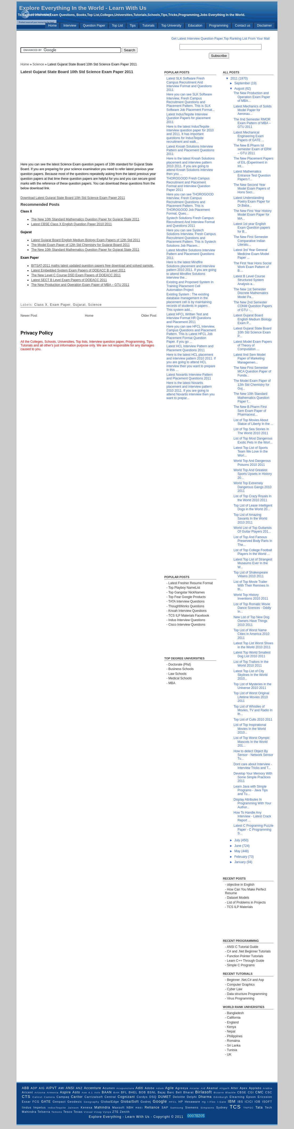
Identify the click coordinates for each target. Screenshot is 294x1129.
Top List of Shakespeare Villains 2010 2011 (251, 574)
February (241, 857)
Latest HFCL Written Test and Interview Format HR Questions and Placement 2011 (188, 318)
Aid (203, 1088)
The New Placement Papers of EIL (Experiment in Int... (253, 162)
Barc (170, 1092)
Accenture (92, 1088)
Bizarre (219, 1092)
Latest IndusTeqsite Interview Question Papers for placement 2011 (188, 118)
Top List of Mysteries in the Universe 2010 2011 (252, 686)
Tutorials (148, 25)
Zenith (125, 1111)
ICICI (249, 1101)
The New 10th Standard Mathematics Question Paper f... (251, 397)
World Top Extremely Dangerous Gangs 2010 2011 (252, 487)
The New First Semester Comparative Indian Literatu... (251, 240)
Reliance (152, 1107)
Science (38, 64)
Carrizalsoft (93, 1096)
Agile (169, 1088)
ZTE (115, 1111)
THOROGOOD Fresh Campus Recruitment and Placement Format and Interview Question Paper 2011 (188, 184)
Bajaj (162, 1092)
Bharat (188, 1092)
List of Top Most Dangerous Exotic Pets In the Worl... (253, 440)
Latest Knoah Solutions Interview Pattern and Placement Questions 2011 (190, 150)
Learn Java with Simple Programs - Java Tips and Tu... (251, 790)
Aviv (97, 1092)
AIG (42, 1088)
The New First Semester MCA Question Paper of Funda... (252, 371)
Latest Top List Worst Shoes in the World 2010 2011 (253, 645)
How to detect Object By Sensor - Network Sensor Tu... (253, 755)
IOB (257, 1101)
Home (52, 25)
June (238, 846)
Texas (78, 1111)
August (239, 88)
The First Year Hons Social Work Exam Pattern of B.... (252, 267)
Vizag (98, 1111)
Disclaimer (264, 25)
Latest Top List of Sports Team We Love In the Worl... (251, 451)
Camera (49, 1096)
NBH (129, 1107)
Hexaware (192, 1101)
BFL (124, 1092)
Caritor (77, 1097)
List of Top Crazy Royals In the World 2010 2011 (253, 498)
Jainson (73, 1107)
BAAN (107, 1092)
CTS (26, 1096)
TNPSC (248, 1107)
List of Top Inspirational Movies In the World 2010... (250, 728)
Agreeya (181, 1088)
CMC (259, 1092)
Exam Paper (60, 305)
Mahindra (102, 1107)
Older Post (148, 315)
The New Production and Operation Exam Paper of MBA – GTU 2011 (80, 285)
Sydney (222, 1107)
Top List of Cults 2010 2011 (253, 719)
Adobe (150, 1088)
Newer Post (29, 315)
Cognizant (126, 1097)
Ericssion (265, 1096)
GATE (46, 1101)
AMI (61, 1088)
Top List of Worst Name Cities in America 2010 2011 (251, 634)
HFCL (173, 1101)
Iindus (26, 1107)
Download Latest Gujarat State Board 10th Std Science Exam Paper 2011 (73, 198)
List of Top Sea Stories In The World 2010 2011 (251, 431)
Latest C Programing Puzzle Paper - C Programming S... (253, 829)
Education (195, 25)
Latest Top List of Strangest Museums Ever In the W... (253, 563)
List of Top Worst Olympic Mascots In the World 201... (252, 741)
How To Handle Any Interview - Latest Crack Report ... (252, 816)
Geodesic (74, 1101)
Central (110, 1096)
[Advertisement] (74, 39)
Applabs (255, 1088)
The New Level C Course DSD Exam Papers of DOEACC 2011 (76, 275)
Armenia (53, 1092)
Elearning (237, 1096)
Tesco (67, 1111)
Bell (179, 1092)
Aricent (27, 1092)
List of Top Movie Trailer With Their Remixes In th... (251, 585)
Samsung (176, 1107)
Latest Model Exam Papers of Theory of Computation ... (253, 345)
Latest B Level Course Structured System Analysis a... (249, 280)
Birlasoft (203, 1092)
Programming (218, 25)
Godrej (146, 1101)
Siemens (191, 1107)
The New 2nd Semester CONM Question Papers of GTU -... (253, 306)
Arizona (40, 1092)
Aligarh (224, 1088)
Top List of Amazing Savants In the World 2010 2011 (250, 518)
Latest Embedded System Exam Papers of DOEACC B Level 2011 (78, 270)
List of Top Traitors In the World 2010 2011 (251, 663)
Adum (160, 1088)
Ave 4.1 (87, 1092)
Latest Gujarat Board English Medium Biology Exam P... (253, 319)
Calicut (37, 1096)
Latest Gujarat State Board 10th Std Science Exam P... (252, 332)
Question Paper (94, 25)
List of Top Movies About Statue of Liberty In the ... (253, 422)
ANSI (70, 1088)
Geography (91, 1101)
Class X (41, 305)
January (240, 862)
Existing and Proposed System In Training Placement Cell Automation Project (190, 286)
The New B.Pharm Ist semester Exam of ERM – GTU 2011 (252, 149)
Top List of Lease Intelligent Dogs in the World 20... (253, 507)
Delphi (192, 1096)
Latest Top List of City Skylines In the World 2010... (251, 675)
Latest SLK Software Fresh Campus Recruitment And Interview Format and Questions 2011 (189, 84)
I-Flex (211, 1101)
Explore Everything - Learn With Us (120, 1117)
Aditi (139, 1088)
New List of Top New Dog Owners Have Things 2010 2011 (252, 621)
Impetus (39, 1107)
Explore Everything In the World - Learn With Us (82, 8)
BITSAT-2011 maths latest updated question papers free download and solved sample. (92, 265)
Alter (234, 1088)
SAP (165, 1107)
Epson (251, 1096)
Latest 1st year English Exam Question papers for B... (252, 227)
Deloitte (179, 1096)
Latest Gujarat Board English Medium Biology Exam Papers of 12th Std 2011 (85, 240)
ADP (34, 1088)
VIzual (88, 1111)
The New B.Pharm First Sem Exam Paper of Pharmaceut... (250, 410)
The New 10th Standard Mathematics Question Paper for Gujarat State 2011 (85, 219)
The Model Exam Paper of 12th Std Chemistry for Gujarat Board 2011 (80, 245)
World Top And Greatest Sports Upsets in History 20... (253, 474)
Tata (259, 1107)
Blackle (230, 1092)
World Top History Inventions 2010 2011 (251, 596)
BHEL (133, 1092)
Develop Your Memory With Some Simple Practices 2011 (253, 777)
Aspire (65, 1092)
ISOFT (267, 1101)
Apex (243, 1088)
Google (160, 1101)
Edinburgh (221, 1096)
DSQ (153, 1096)
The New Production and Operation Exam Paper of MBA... (252, 97)
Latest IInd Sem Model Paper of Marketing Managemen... (250, 358)
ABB (25, 1088)
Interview (69, 25)
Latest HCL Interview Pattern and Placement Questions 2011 (189, 348)
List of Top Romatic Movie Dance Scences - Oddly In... (252, 608)
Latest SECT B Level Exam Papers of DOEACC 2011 (69, 280)
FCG (35, 1101)
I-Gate (221, 1101)
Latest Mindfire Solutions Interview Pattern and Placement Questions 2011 (190, 254)
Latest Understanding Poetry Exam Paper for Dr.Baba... (252, 201)
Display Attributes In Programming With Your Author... (252, 803)
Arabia (267, 1088)
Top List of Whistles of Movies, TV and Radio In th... (253, 710)
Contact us (242, 25)
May (237, 851)
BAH (116, 1092)
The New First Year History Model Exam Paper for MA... (253, 214)
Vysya (107, 1111)
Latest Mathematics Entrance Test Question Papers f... (252, 175)
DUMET (164, 1097)
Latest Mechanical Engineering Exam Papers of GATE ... (249, 136)
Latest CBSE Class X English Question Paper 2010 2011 (71, 224)
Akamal (212, 1088)
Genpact (59, 1101)
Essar (26, 1101)
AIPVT (51, 1088)
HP (180, 1101)
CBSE (241, 1092)
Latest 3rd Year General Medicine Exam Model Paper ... (251, 254)
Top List (117, 25)
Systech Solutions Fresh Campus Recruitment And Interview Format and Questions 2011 (190, 222)
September (242, 83)
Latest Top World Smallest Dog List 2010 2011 (252, 654)
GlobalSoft (130, 1101)
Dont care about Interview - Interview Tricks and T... (253, 766)
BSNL (151, 1092)
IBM (231, 1101)
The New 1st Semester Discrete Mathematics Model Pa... (251, 293)
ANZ (79, 1088)
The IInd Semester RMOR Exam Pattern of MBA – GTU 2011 (252, 123)
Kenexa (86, 1107)
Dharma (205, 1097)
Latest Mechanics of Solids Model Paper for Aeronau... (253, 110)
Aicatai (194, 1088)
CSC (268, 1092)
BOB (142, 1092)
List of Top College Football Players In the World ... (253, 552)
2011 (235, 78)
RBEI (139, 1107)
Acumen (109, 1088)
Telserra (44, 1111)
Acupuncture (125, 1088)
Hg (204, 1101)
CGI (251, 1092)
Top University (171, 25)
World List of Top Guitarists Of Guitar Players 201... (253, 529)
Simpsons (207, 1107)
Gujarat (79, 305)
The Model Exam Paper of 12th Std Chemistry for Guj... (252, 384)
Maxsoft (118, 1107)
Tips (133, 25)
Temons (56, 1111)
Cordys (142, 1096)
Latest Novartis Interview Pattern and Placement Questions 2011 (189, 376)
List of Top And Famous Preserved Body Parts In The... (253, 541)
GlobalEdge (110, 1101)
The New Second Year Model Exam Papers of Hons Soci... (252, 188)
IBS (240, 1101)
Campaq (62, 1096)
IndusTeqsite (57, 1107)
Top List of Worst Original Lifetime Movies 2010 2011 (251, 697)
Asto (76, 1092)
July (237, 840)
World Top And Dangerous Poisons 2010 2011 (252, 462)
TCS (235, 1107)
